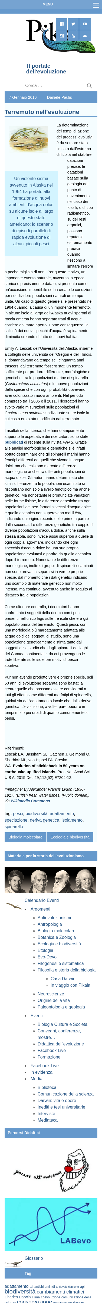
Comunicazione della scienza (66, 1094)
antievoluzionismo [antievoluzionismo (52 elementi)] (67, 1286)
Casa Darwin (63, 978)
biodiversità (36, 813)
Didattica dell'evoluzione (61, 1044)
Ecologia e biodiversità (70, 837)
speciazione (16, 820)
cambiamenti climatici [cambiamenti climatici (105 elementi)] (60, 1292)
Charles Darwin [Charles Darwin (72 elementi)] (18, 1297)
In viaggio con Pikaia (70, 985)
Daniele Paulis (59, 97)
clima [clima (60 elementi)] (36, 1297)
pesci (18, 813)
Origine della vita (54, 1000)
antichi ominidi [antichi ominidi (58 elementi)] (44, 1287)
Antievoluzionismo (55, 917)
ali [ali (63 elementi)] (31, 1287)
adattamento (62, 813)
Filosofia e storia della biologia (67, 970)
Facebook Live (52, 1050)
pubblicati (14, 442)
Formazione (49, 1057)
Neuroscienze (51, 994)
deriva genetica (44, 820)
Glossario (34, 1258)
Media (36, 1078)
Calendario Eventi (42, 900)
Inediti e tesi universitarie (61, 1107)
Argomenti (40, 909)
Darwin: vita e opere (57, 1100)
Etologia (45, 950)
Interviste (46, 1113)
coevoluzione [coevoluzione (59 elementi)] (50, 1297)
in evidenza (41, 1072)
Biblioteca (47, 1087)
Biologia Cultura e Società (62, 1024)
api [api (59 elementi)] (82, 1287)
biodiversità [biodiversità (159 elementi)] (20, 1291)
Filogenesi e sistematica (61, 963)
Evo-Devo (47, 957)
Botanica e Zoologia (57, 937)
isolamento (72, 820)
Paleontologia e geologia (61, 1007)
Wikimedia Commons (30, 801)
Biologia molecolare (25, 837)
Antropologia (50, 924)
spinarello (14, 826)
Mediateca (48, 1120)
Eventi (36, 1015)
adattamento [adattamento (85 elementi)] (16, 1286)
